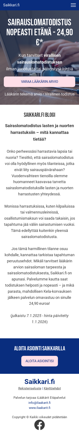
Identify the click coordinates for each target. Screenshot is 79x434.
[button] (73, 5)
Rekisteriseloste (29, 388)
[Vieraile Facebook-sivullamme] (39, 425)
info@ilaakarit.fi (39, 403)
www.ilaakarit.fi (39, 408)
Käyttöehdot (52, 388)
